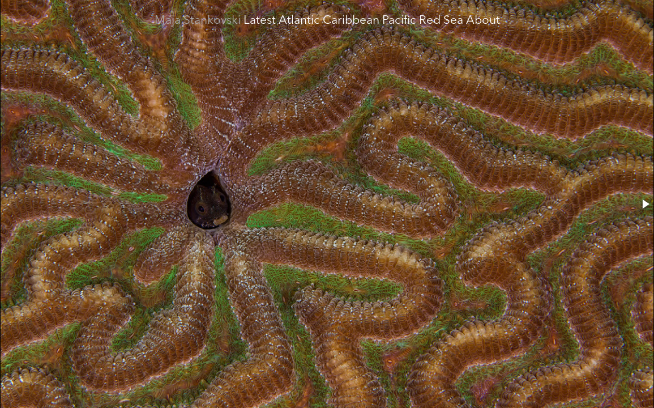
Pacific (399, 21)
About (483, 21)
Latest (259, 21)
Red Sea (441, 21)
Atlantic (299, 21)
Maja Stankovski (198, 21)
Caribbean (351, 21)
